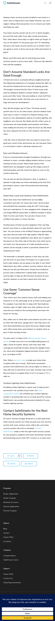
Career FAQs (8, 537)
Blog (5, 529)
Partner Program (10, 511)
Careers (6, 533)
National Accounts (10, 502)
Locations (7, 541)
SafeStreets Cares (10, 560)
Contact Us (8, 578)
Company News (9, 555)
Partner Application (11, 506)
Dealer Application (10, 494)
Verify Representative (12, 582)
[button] (50, 3)
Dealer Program (9, 498)
